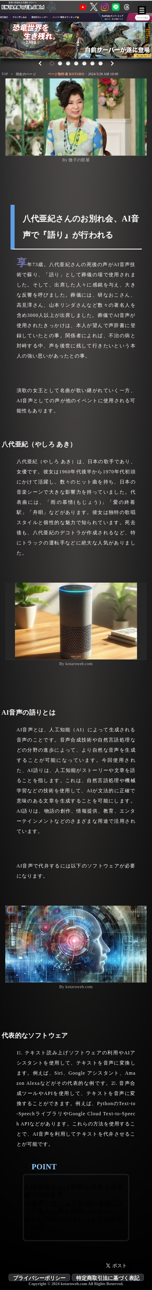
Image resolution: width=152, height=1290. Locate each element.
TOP (5, 74)
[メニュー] (142, 10)
